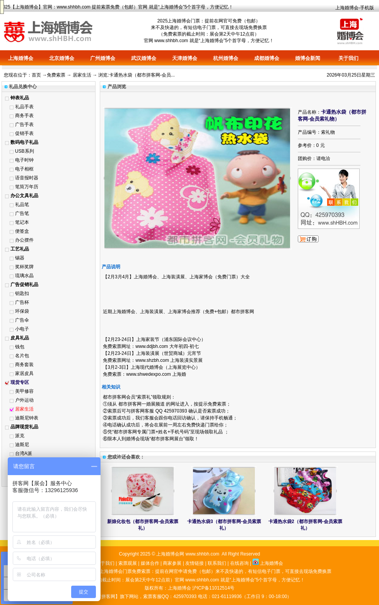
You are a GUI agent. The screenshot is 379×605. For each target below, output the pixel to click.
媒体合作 (150, 563)
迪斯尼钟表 (26, 418)
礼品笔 (22, 204)
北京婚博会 (61, 58)
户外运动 (24, 400)
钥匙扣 (22, 293)
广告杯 (22, 302)
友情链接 (194, 563)
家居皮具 (24, 373)
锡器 (19, 258)
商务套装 (24, 364)
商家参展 (172, 563)
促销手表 (24, 133)
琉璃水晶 (24, 275)
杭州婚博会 (225, 58)
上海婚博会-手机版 (354, 7)
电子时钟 (24, 160)
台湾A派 (23, 453)
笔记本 (22, 222)
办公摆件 (24, 240)
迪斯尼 (22, 444)
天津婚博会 (184, 58)
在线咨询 (239, 563)
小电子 (22, 329)
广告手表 (24, 124)
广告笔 (22, 213)
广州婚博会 (102, 58)
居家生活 (82, 75)
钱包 (19, 346)
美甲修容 (24, 391)
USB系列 (24, 151)
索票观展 (127, 563)
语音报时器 (26, 178)
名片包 (22, 355)
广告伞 (22, 320)
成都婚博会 (266, 58)
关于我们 (348, 58)
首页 (36, 75)
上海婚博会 (26, 7)
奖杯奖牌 (24, 266)
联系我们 (217, 563)
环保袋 (22, 311)
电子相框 (24, 169)
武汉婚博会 (143, 58)
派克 (19, 435)
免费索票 (56, 75)
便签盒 (22, 231)
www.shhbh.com (73, 7)
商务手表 (24, 115)
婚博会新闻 (307, 58)
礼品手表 (24, 106)
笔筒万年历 (26, 186)
